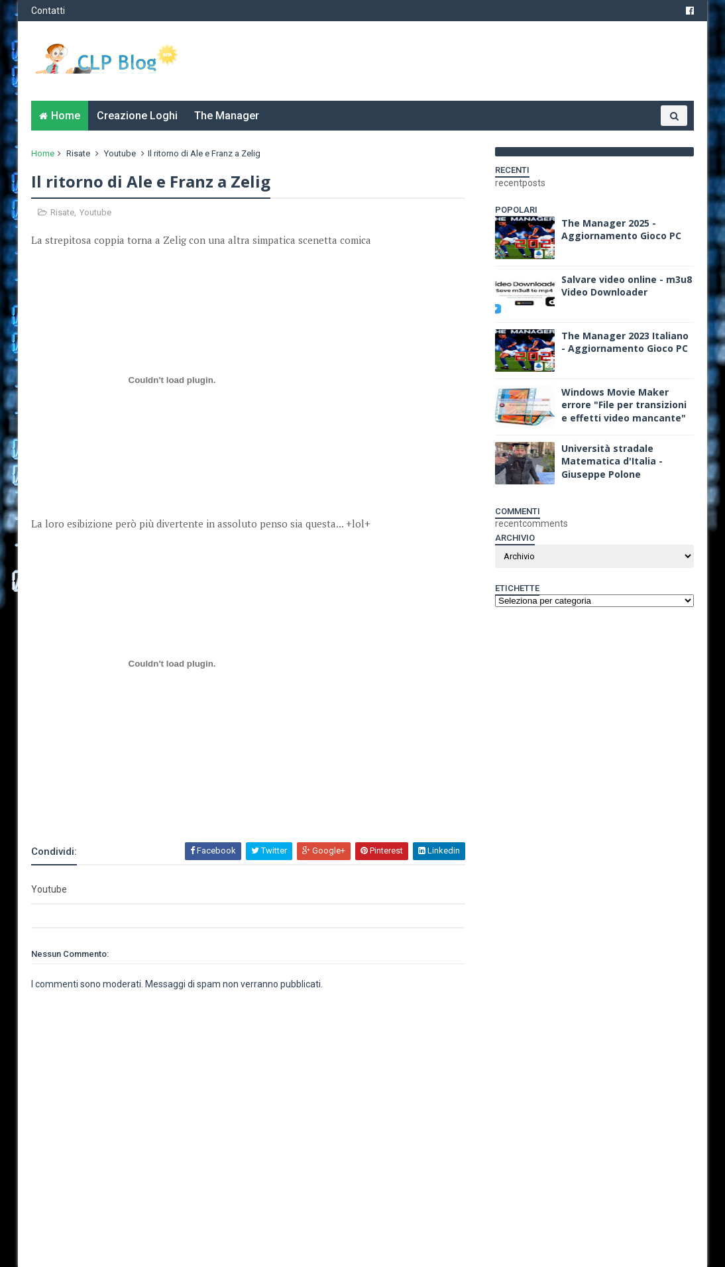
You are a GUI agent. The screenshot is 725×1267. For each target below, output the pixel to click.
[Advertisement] (186, 805)
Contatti (48, 10)
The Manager (226, 115)
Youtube (120, 153)
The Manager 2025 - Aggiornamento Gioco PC (621, 230)
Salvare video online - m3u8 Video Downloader (626, 286)
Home (65, 115)
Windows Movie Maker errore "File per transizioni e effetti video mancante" (624, 405)
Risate (78, 153)
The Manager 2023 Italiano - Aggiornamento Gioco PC (625, 342)
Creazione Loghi (137, 115)
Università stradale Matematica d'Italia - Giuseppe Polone (612, 461)
